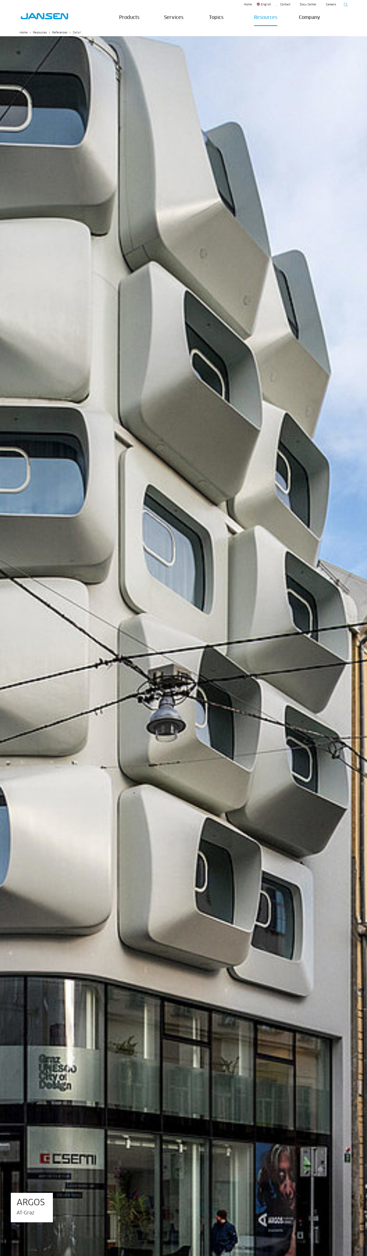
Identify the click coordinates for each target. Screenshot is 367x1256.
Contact (285, 4)
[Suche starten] (344, 5)
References (59, 32)
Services (174, 17)
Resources (265, 17)
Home (248, 4)
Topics (216, 17)
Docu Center (308, 4)
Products (129, 17)
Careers (331, 4)
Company (309, 17)
